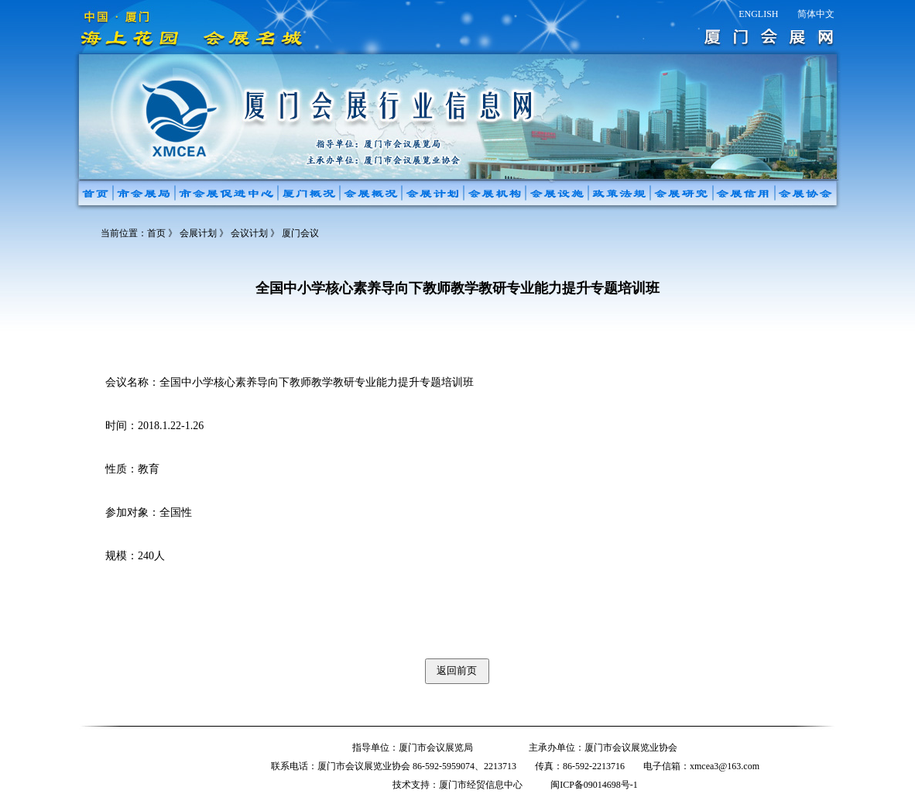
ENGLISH (758, 14)
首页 (156, 233)
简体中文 (815, 14)
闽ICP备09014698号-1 (594, 784)
